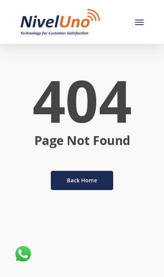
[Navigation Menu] (139, 22)
